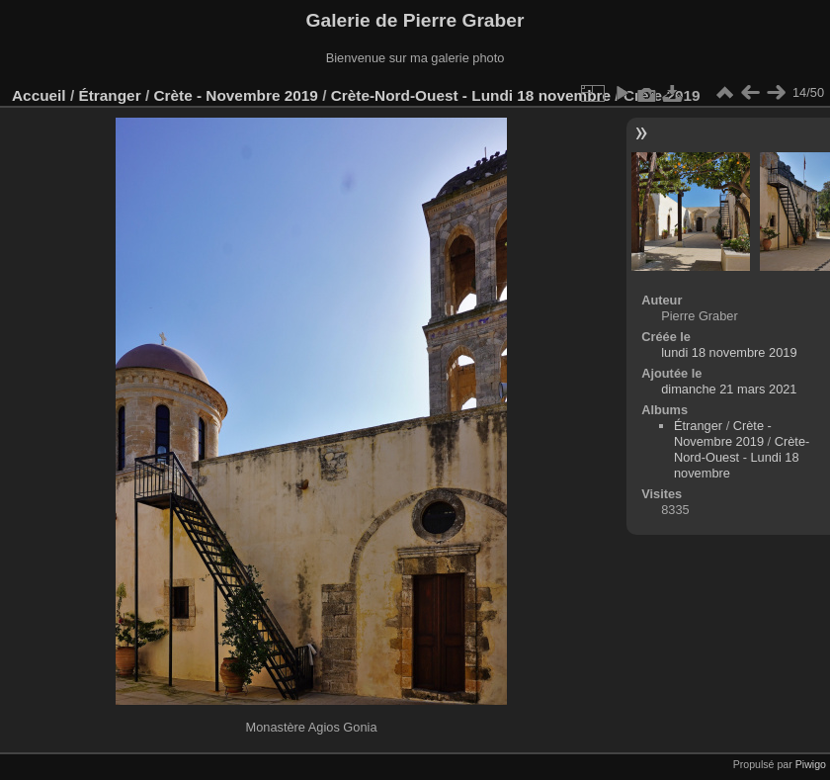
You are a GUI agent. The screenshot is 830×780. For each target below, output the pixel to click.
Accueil (39, 95)
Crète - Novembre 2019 (235, 95)
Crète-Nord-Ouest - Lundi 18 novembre (471, 95)
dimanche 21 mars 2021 (728, 389)
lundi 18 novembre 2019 (728, 352)
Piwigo (810, 764)
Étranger (109, 95)
